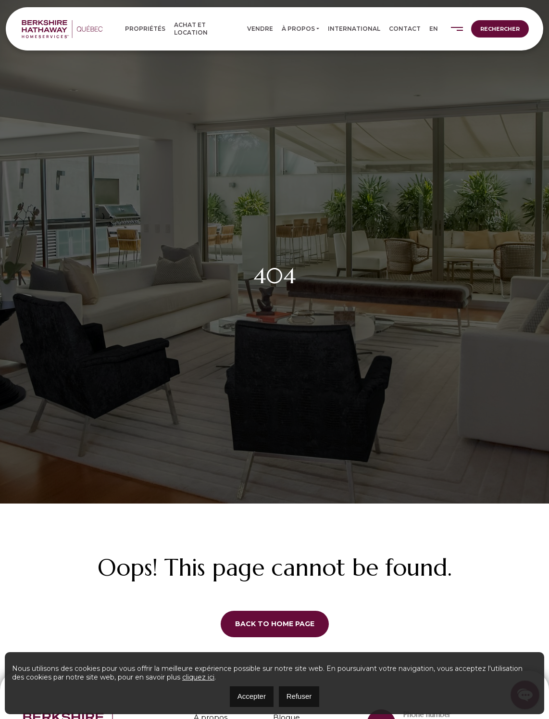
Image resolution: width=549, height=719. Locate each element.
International (354, 28)
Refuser (299, 696)
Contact (405, 28)
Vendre (260, 28)
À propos (298, 28)
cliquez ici (198, 677)
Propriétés (145, 28)
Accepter (251, 696)
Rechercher (500, 28)
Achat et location (191, 28)
